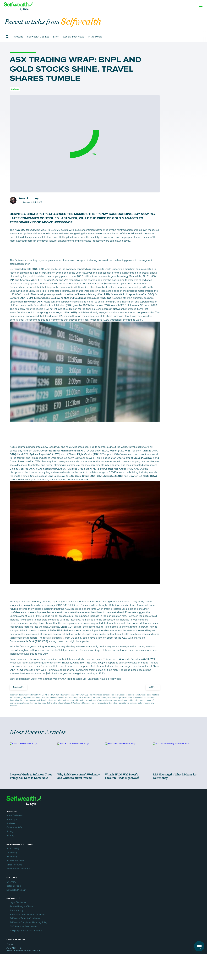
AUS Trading (78, 847)
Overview (139, 847)
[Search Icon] (200, 3)
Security (14, 867)
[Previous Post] (18, 704)
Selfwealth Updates (43, 54)
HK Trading (77, 855)
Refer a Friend (142, 851)
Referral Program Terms (25, 884)
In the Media (100, 54)
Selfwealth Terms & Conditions (28, 896)
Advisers (14, 855)
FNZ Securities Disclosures (26, 904)
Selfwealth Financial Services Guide (30, 892)
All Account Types (81, 859)
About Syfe (15, 851)
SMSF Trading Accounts (84, 867)
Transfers (139, 888)
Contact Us (140, 880)
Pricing (13, 863)
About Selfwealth (18, 847)
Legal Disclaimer (21, 880)
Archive (14, 106)
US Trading (77, 851)
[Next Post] (153, 704)
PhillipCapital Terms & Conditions (29, 908)
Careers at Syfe (17, 859)
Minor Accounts (80, 863)
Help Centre (141, 884)
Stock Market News (78, 54)
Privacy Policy (20, 888)
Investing (23, 54)
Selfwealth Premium (144, 855)
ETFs (60, 54)
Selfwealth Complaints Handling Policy (32, 900)
